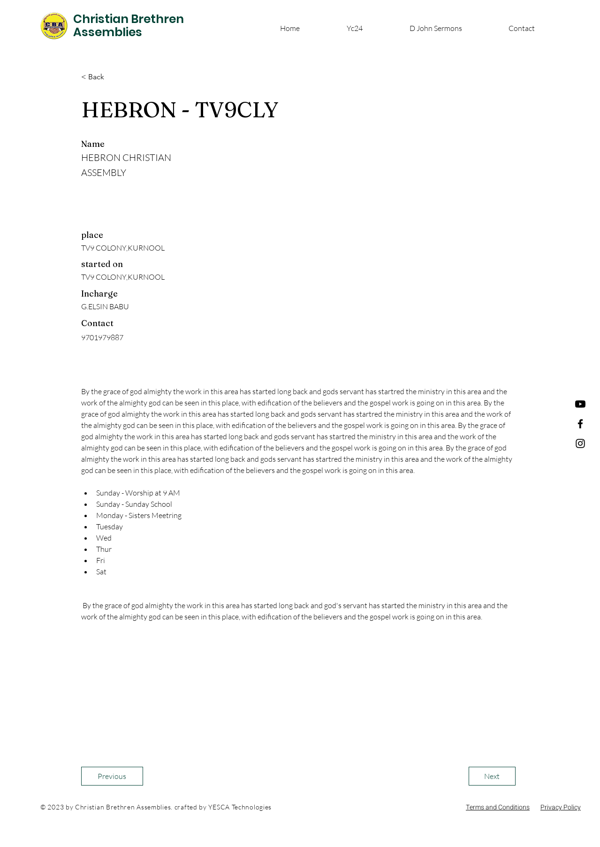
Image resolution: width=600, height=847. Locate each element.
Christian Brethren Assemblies (128, 25)
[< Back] (112, 77)
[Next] (492, 776)
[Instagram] (580, 443)
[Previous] (112, 776)
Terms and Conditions (498, 807)
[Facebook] (580, 424)
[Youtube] (580, 404)
